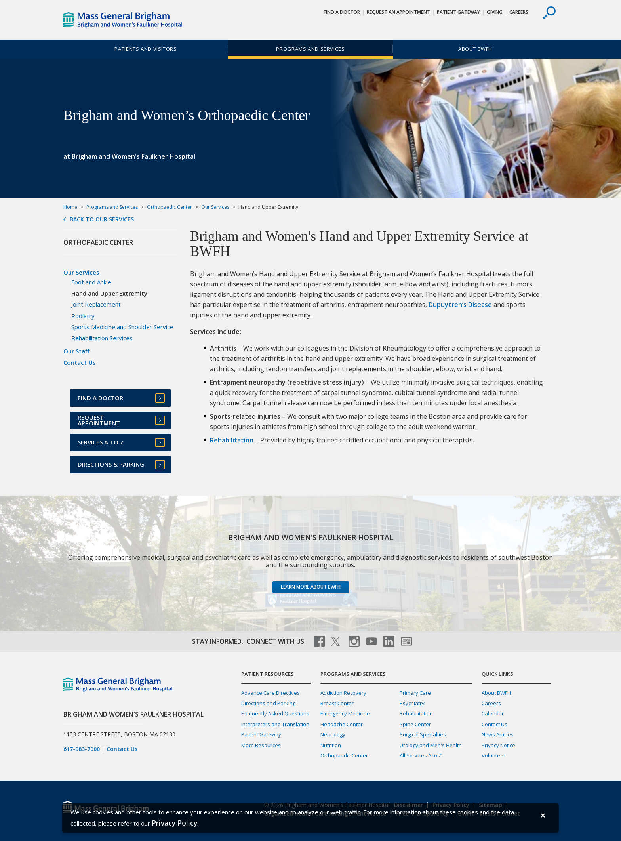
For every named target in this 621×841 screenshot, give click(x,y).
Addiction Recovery (343, 692)
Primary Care (415, 692)
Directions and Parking (268, 703)
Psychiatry (412, 703)
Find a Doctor (342, 12)
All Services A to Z (421, 755)
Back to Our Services (102, 219)
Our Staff (76, 351)
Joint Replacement (96, 304)
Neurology (332, 734)
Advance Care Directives (270, 692)
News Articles (498, 734)
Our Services (215, 207)
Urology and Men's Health (431, 745)
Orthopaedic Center (169, 207)
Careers (518, 12)
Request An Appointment (398, 12)
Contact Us (79, 362)
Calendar (493, 713)
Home (70, 207)
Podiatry (83, 316)
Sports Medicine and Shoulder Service (122, 327)
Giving (495, 12)
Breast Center (337, 703)
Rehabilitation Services (102, 338)
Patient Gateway (458, 12)
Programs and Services (310, 48)
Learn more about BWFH (311, 587)
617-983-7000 (81, 749)
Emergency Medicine (345, 713)
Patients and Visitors (145, 48)
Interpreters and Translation (275, 724)
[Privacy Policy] (174, 823)
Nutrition (330, 745)
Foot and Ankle (91, 282)
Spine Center (415, 724)
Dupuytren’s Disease (460, 304)
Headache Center (341, 724)
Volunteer (493, 755)
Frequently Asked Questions (275, 713)
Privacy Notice (498, 745)
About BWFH (475, 48)
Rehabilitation (231, 440)
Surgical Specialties (423, 734)
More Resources (261, 745)
